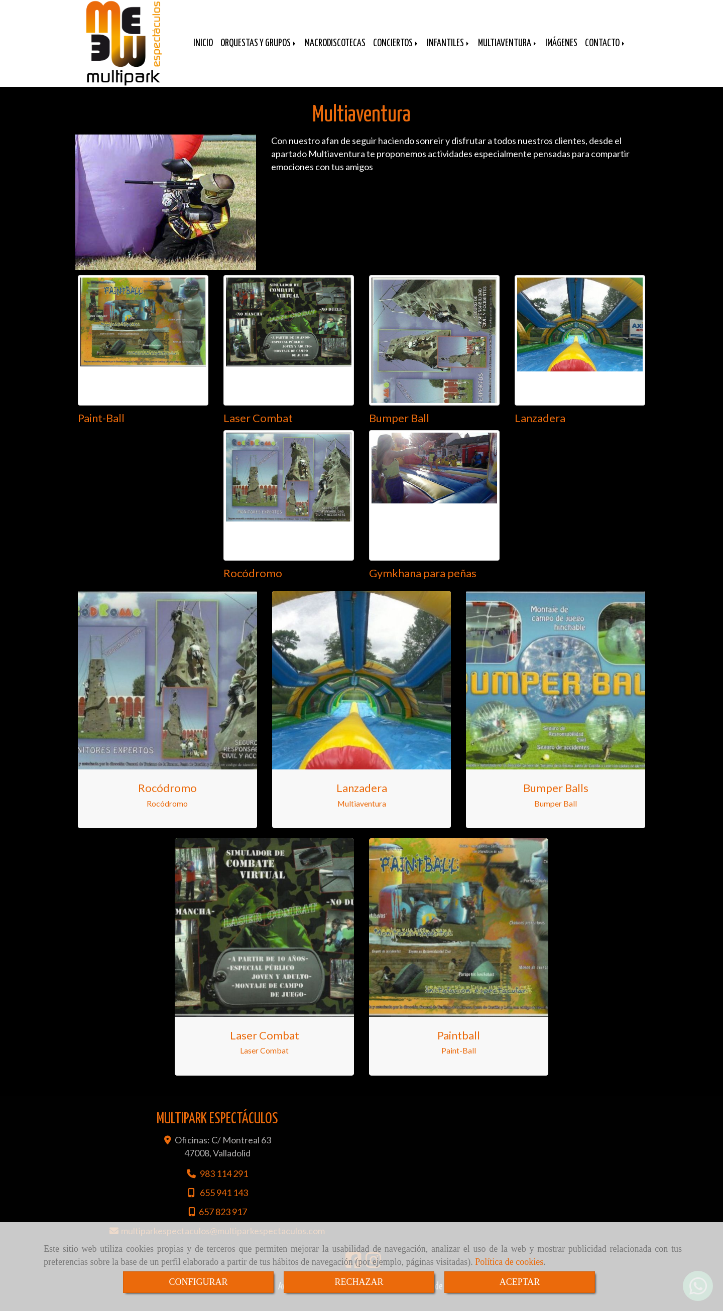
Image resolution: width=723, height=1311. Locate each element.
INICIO (203, 51)
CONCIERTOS (396, 51)
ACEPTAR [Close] (520, 1282)
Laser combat (264, 1045)
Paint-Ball (101, 428)
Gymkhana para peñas (422, 583)
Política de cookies (509, 1262)
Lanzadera (540, 428)
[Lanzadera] (580, 350)
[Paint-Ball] (143, 350)
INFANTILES (448, 51)
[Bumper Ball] (434, 350)
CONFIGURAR (198, 1282)
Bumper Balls (555, 798)
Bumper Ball (399, 428)
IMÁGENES (561, 51)
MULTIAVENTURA (508, 51)
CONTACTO (605, 51)
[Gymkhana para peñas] (434, 505)
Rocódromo (252, 583)
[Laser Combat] (288, 350)
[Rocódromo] (288, 505)
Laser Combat (258, 428)
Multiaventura (361, 813)
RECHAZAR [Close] (358, 1282)
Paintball (458, 1045)
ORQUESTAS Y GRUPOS (258, 51)
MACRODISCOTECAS (335, 51)
